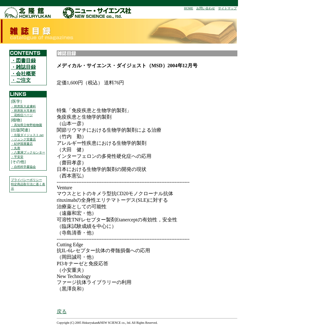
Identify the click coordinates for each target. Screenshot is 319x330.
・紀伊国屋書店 (22, 143)
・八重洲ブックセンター (28, 152)
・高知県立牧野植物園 (26, 125)
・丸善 (15, 148)
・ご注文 (21, 80)
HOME (188, 8)
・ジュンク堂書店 (23, 139)
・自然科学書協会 (23, 166)
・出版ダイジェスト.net (27, 135)
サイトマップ (227, 8)
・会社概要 (23, 73)
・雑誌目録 (23, 67)
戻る (62, 311)
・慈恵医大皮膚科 (23, 106)
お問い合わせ (205, 8)
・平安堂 (17, 156)
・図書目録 (23, 60)
